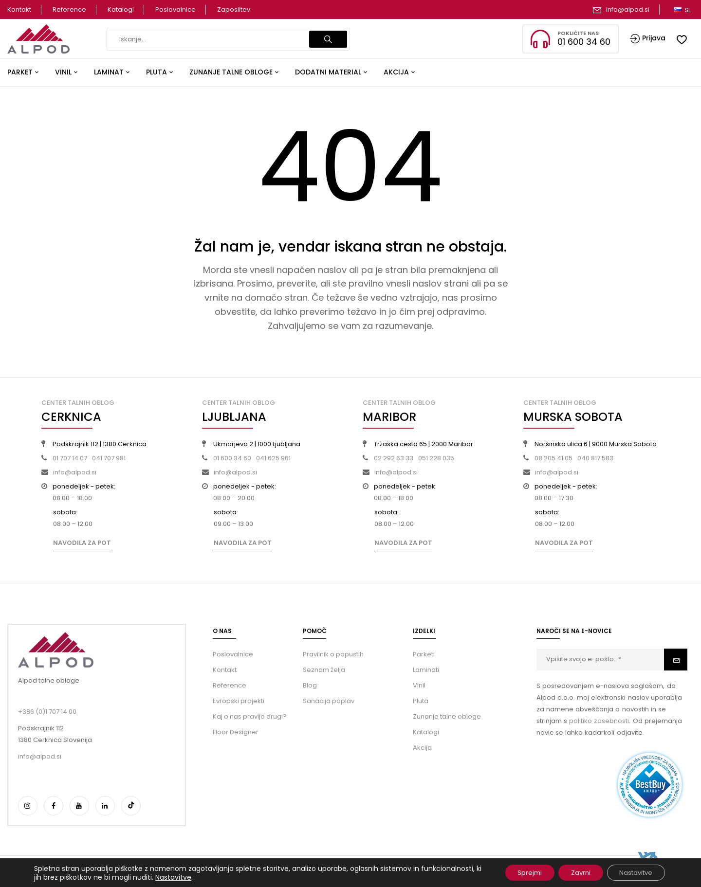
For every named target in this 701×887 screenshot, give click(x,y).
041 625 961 (273, 458)
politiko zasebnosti (599, 720)
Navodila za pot (82, 542)
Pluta (420, 701)
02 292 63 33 (393, 458)
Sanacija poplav (328, 701)
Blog (310, 685)
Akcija (422, 747)
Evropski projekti (238, 701)
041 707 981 (109, 458)
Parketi (424, 654)
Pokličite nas (578, 33)
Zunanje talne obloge (447, 716)
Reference (69, 9)
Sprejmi (515, 872)
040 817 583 (595, 458)
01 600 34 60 (232, 458)
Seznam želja (324, 669)
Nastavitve (236, 876)
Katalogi (121, 9)
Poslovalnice (175, 9)
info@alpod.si (627, 9)
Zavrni (571, 872)
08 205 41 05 (553, 458)
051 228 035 (436, 458)
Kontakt (19, 9)
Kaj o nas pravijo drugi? (250, 716)
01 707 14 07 (70, 458)
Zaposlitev (233, 9)
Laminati (426, 669)
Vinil (419, 685)
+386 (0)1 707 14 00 (47, 711)
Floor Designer (235, 732)
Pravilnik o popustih (333, 654)
